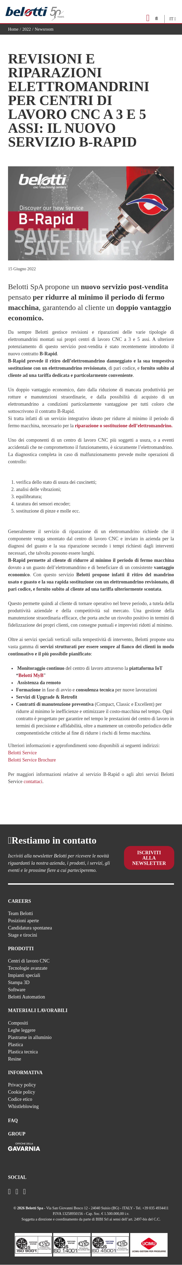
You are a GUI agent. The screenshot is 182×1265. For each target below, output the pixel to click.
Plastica (15, 1044)
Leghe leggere (21, 1030)
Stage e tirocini (22, 935)
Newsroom (44, 29)
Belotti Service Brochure (32, 760)
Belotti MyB (30, 675)
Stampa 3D (19, 982)
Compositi (18, 1023)
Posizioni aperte (23, 920)
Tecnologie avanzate (27, 968)
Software (16, 989)
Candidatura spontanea (30, 927)
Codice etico (20, 1099)
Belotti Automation (26, 997)
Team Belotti (20, 913)
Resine (14, 1059)
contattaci (33, 781)
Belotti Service (22, 752)
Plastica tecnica (23, 1051)
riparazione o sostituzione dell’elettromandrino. (124, 425)
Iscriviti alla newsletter (149, 859)
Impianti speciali (24, 975)
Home (13, 29)
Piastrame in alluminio (30, 1037)
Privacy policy (22, 1084)
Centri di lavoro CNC (29, 961)
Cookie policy (21, 1092)
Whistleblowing (23, 1106)
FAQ (13, 1120)
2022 (26, 29)
